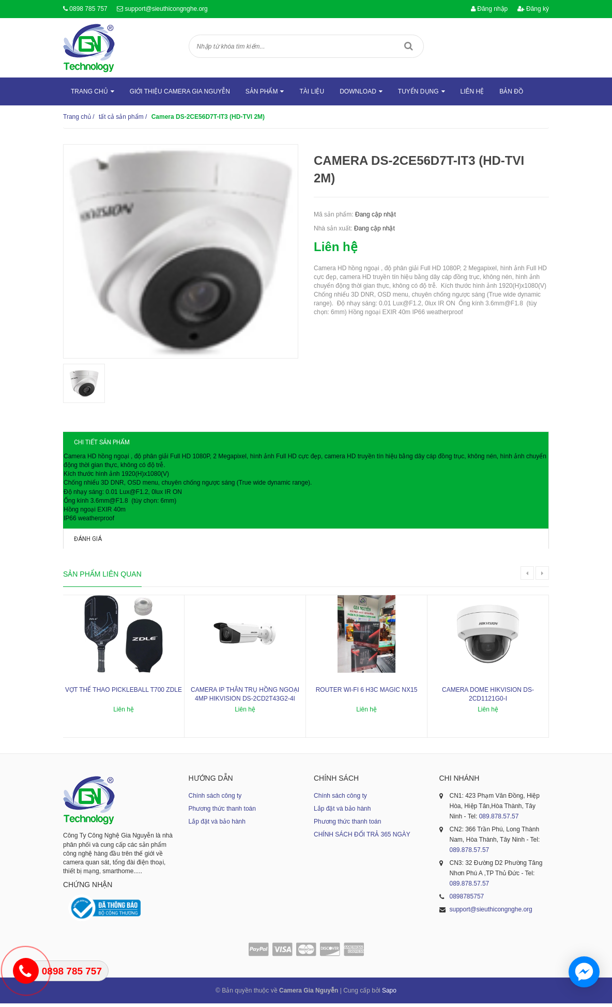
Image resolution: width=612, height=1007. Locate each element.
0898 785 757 (88, 8)
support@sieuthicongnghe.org (166, 8)
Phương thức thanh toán (222, 812)
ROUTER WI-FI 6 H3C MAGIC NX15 (367, 694)
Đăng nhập (489, 8)
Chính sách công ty (215, 799)
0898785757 (467, 900)
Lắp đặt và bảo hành (217, 825)
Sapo (389, 994)
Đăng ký (533, 8)
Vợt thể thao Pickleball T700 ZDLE (123, 694)
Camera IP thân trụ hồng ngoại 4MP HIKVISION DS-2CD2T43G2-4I (245, 698)
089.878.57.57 (499, 820)
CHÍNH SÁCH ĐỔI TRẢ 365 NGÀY (362, 838)
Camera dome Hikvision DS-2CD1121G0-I (488, 698)
